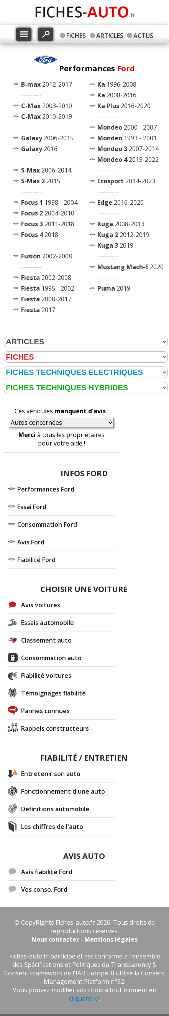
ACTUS (143, 35)
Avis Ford (30, 542)
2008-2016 (116, 95)
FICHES (76, 35)
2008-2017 (46, 299)
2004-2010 (47, 213)
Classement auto (46, 640)
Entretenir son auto (50, 773)
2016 (39, 149)
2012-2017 (46, 84)
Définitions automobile (55, 809)
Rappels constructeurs (55, 728)
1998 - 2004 (49, 202)
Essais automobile (47, 622)
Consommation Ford (47, 524)
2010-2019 (46, 116)
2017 (38, 310)
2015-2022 (128, 159)
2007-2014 (128, 149)
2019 (115, 245)
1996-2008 (116, 84)
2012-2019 (123, 234)
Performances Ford (45, 489)
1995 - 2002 (47, 288)
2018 (39, 234)
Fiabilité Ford (36, 560)
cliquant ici (84, 998)
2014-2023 (126, 181)
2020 (130, 267)
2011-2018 (47, 224)
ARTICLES (109, 35)
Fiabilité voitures (46, 675)
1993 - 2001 (127, 138)
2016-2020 (124, 106)
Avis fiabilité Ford (46, 872)
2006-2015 (47, 138)
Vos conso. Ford (44, 889)
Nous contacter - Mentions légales (84, 939)
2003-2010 (46, 106)
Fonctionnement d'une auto (63, 791)
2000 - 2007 (127, 127)
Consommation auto (51, 658)
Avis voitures (40, 605)
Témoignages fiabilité (53, 693)
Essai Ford (31, 507)
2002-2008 (46, 256)
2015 (40, 181)
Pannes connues (45, 711)
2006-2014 (46, 170)
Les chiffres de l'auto (52, 826)
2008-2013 (120, 224)
